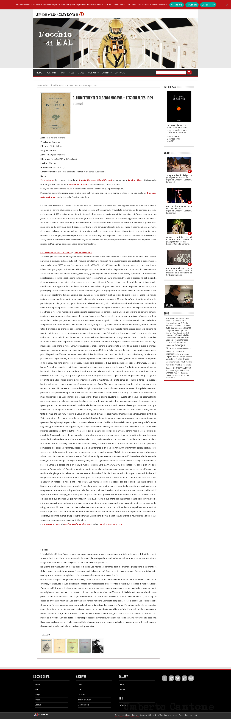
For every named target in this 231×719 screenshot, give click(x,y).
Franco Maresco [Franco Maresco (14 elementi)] (181, 340)
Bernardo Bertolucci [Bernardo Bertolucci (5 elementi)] (173, 326)
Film (79, 689)
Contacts (124, 705)
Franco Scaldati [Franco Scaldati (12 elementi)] (172, 342)
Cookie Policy (208, 5)
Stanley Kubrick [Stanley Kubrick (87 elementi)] (182, 367)
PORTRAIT (51, 73)
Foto (122, 684)
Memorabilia (83, 705)
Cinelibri (81, 695)
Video (122, 689)
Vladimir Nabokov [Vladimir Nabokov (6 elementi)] (181, 373)
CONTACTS (120, 73)
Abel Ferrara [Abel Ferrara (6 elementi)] (170, 318)
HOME (39, 73)
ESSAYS (81, 73)
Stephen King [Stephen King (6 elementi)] (171, 371)
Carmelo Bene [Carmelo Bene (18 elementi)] (177, 328)
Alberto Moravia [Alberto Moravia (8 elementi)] (182, 318)
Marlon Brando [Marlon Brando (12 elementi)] (182, 359)
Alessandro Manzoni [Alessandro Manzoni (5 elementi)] (173, 321)
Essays (38, 705)
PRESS (71, 73)
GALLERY (107, 73)
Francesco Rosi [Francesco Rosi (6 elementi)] (172, 338)
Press (37, 700)
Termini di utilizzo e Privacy (127, 715)
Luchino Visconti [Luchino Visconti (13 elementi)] (182, 354)
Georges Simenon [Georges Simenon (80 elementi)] (175, 346)
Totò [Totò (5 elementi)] (179, 371)
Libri (46, 85)
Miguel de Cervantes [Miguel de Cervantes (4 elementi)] (173, 362)
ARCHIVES (93, 73)
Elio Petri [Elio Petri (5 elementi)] (186, 333)
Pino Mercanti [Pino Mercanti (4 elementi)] (180, 365)
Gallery (169, 305)
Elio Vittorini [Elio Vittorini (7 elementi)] (171, 335)
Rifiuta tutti (192, 5)
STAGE (62, 73)
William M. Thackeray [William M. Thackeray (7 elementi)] (174, 375)
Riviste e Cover (84, 700)
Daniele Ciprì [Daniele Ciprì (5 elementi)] (178, 331)
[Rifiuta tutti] (227, 4)
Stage (37, 695)
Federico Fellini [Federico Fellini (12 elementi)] (182, 335)
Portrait (38, 689)
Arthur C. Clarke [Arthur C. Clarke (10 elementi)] (181, 323)
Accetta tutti (176, 5)
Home (39, 85)
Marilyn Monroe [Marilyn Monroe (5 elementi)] (186, 357)
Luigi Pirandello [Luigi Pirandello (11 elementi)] (172, 357)
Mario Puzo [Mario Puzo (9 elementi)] (170, 359)
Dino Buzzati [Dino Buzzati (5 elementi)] (177, 333)
